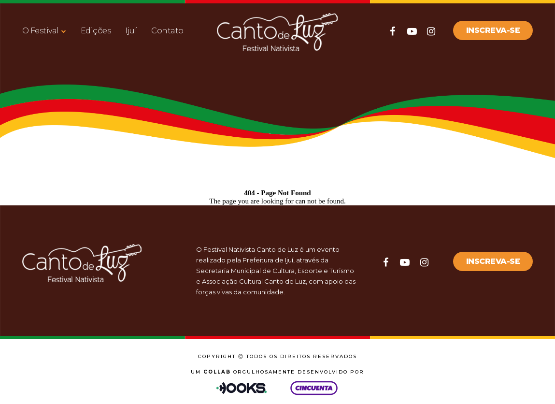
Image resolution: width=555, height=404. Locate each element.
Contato (167, 30)
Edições (96, 30)
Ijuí (131, 30)
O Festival (40, 30)
